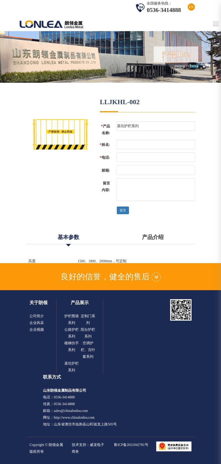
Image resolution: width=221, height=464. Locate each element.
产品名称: (105, 129)
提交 (123, 210)
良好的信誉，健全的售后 (111, 276)
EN (191, 7)
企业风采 (36, 323)
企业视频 (36, 329)
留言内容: (106, 186)
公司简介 (36, 316)
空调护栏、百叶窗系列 (88, 349)
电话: (105, 157)
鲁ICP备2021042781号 (131, 445)
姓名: (105, 145)
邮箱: (106, 170)
